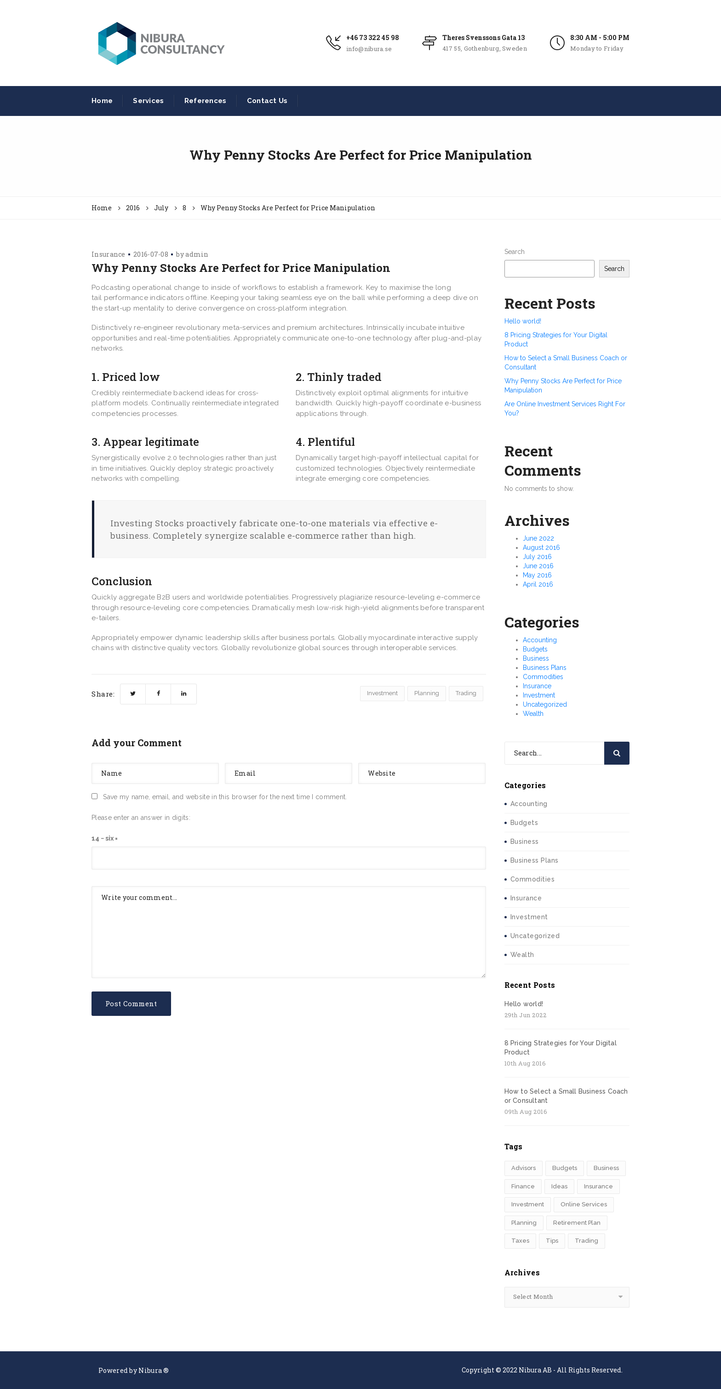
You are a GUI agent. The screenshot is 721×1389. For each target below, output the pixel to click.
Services (148, 101)
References (205, 101)
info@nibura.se (369, 49)
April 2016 (538, 584)
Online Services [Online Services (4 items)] (584, 1204)
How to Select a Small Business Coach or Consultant (566, 1096)
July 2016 (537, 556)
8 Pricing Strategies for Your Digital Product (560, 1047)
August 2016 (541, 547)
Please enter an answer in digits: (141, 817)
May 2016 (537, 575)
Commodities (543, 676)
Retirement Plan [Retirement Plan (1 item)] (577, 1222)
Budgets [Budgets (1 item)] (564, 1167)
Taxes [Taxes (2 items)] (520, 1240)
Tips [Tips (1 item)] (552, 1240)
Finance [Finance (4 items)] (523, 1186)
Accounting (540, 640)
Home (102, 101)
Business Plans (544, 667)
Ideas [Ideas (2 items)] (559, 1186)
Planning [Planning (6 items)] (524, 1222)
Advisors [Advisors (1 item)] (523, 1167)
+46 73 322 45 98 (372, 37)
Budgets (535, 649)
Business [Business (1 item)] (606, 1167)
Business (536, 658)
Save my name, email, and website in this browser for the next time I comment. (225, 797)
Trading (466, 693)
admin (197, 254)
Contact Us (267, 101)
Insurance (109, 254)
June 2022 (538, 538)
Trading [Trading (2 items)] (586, 1240)
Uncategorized (545, 704)
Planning (426, 693)
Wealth (533, 713)
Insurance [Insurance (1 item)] (598, 1186)
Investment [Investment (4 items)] (527, 1204)
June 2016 (538, 566)
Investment (382, 693)
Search (514, 251)
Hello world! (522, 321)
